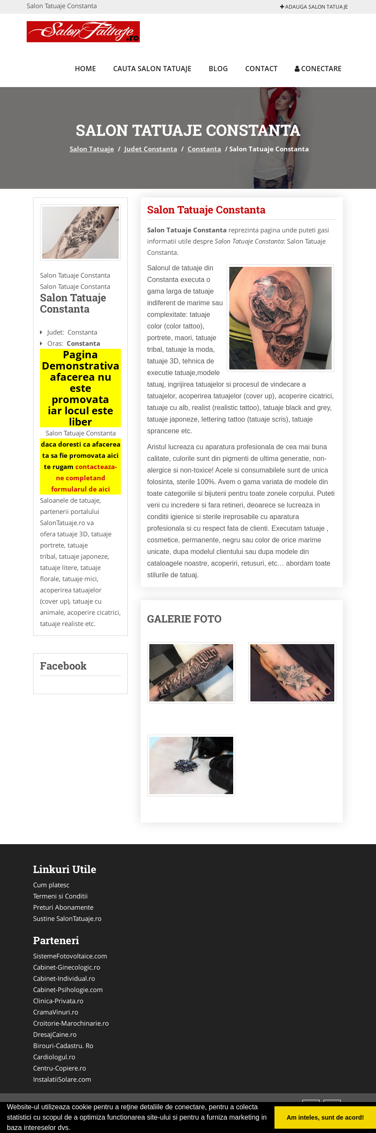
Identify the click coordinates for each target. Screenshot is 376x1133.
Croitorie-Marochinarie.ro (71, 1023)
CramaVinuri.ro (55, 1012)
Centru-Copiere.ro (59, 1068)
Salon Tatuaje (92, 148)
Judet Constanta (150, 148)
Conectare (318, 68)
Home (85, 68)
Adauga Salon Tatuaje (314, 6)
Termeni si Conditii (60, 896)
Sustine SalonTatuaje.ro (67, 918)
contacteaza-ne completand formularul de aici (84, 477)
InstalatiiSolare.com (62, 1079)
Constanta (204, 148)
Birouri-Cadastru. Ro (63, 1045)
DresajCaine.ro (55, 1034)
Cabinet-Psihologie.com (68, 989)
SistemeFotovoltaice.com (70, 955)
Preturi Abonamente (63, 907)
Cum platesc (51, 884)
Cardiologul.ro (54, 1056)
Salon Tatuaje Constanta (206, 209)
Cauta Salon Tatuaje (152, 68)
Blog (218, 68)
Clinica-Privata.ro (58, 1000)
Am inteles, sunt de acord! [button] (325, 1117)
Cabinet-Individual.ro (64, 978)
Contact (261, 68)
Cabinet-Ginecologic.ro (66, 967)
